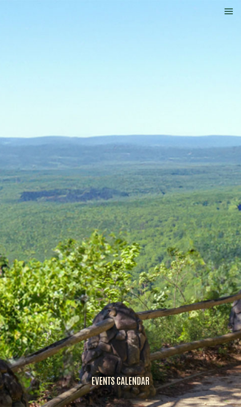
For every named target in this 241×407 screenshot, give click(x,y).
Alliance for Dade (120, 209)
